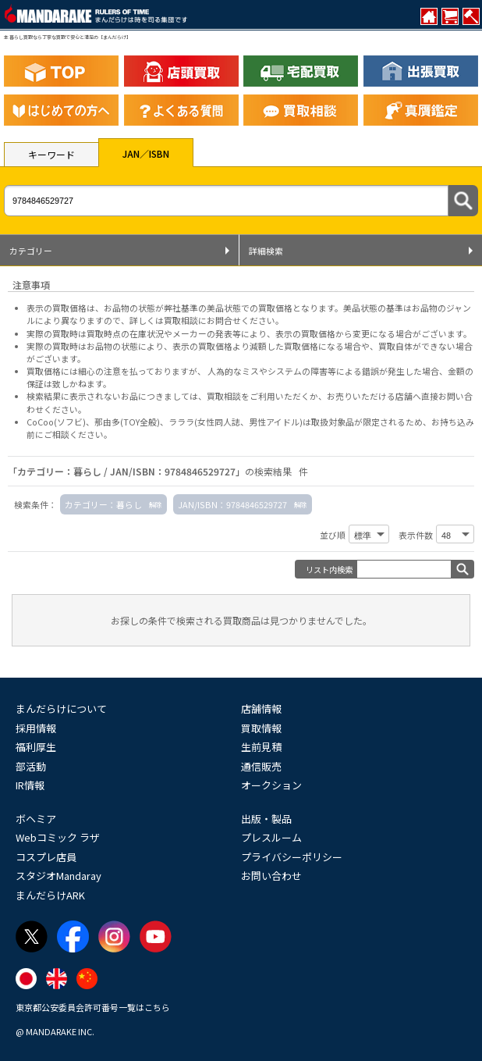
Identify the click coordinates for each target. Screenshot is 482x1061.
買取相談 (224, 396)
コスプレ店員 (46, 856)
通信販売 (261, 766)
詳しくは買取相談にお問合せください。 (206, 320)
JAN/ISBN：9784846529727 (232, 504)
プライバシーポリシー (291, 856)
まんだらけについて (61, 708)
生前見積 (261, 746)
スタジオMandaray (58, 875)
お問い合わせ (271, 875)
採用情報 (36, 728)
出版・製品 (266, 818)
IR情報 (30, 785)
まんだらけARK (50, 895)
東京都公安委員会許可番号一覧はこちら (93, 1007)
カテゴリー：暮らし (103, 504)
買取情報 (261, 728)
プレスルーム (271, 837)
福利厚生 (36, 746)
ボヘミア (36, 818)
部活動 (31, 766)
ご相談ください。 (78, 434)
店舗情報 (261, 708)
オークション (271, 785)
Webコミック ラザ (58, 837)
